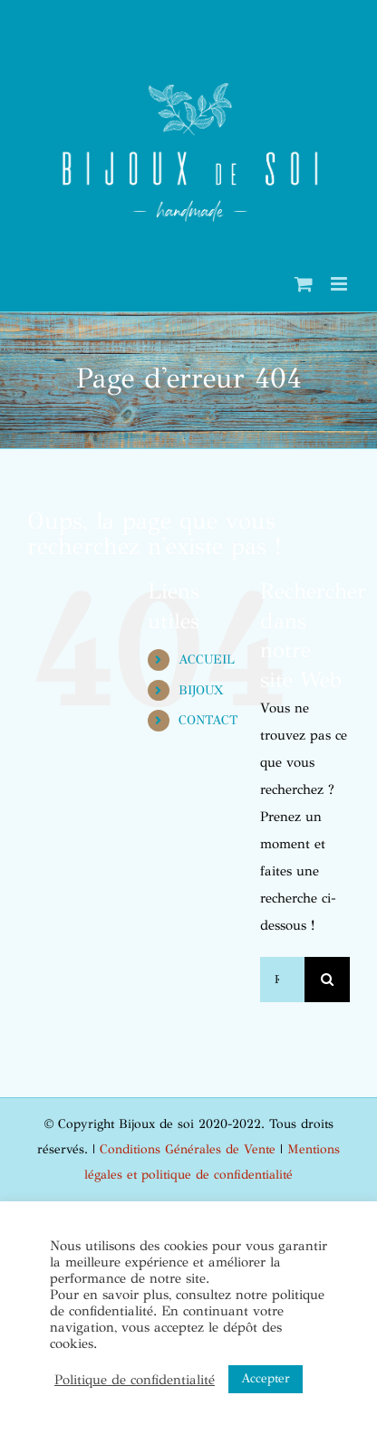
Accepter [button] (265, 1378)
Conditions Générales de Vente (188, 1149)
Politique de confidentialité (134, 1380)
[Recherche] (327, 979)
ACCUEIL (207, 659)
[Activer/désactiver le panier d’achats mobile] (304, 283)
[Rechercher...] (282, 979)
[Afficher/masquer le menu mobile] (340, 283)
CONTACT (208, 720)
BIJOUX (201, 690)
